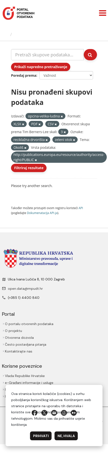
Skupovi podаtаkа (34, 34)
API (81, 208)
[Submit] (90, 54)
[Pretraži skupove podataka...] (47, 54)
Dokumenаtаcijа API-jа (42, 213)
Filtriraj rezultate (28, 167)
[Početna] (6, 34)
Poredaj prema (23, 75)
